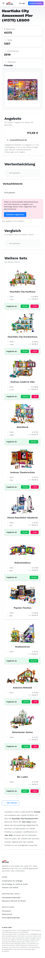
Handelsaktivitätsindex (11, 897)
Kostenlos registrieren (15, 214)
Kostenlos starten (36, 3)
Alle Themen (10, 803)
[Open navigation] (3, 3)
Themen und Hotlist (10, 887)
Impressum (6, 911)
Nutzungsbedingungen (11, 918)
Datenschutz (7, 914)
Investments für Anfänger (12, 881)
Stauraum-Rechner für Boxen (14, 901)
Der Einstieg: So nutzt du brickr (15, 884)
